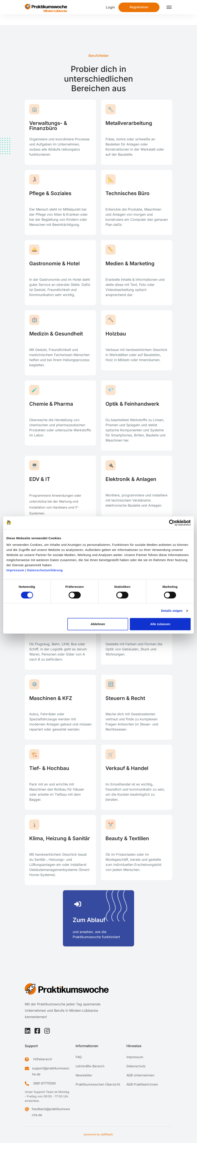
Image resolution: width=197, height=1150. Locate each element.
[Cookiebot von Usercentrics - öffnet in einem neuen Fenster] (172, 523)
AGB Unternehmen (140, 1082)
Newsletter (84, 1082)
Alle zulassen (160, 624)
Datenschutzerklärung (45, 570)
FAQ (79, 1064)
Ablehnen (98, 624)
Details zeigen (171, 610)
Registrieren (139, 7)
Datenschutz (136, 1073)
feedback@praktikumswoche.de (51, 1119)
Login (110, 7)
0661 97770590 (44, 1090)
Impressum (15, 570)
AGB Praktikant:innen (142, 1091)
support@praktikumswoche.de (50, 1078)
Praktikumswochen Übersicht (98, 1091)
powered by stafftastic (98, 1141)
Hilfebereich (42, 1066)
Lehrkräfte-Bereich (90, 1073)
